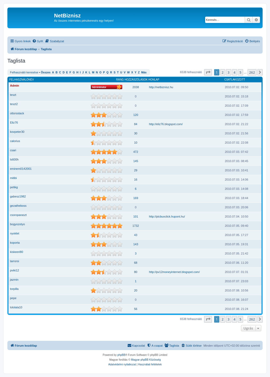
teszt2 (14, 104)
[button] (208, 72)
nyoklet (14, 233)
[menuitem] (37, 41)
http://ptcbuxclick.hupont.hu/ (167, 216)
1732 (135, 225)
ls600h (14, 159)
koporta (15, 242)
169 (135, 198)
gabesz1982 (18, 196)
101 (135, 216)
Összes (46, 72)
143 (135, 244)
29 (135, 170)
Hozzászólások (136, 79)
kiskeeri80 (16, 251)
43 (135, 235)
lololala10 (16, 307)
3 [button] (228, 72)
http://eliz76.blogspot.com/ (166, 124)
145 (135, 161)
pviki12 (14, 270)
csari (13, 150)
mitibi (13, 178)
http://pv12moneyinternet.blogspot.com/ (174, 272)
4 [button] (234, 72)
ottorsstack (17, 113)
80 (135, 272)
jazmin (14, 279)
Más (143, 72)
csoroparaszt (18, 214)
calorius (15, 141)
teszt (13, 94)
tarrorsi (14, 261)
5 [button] (240, 72)
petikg (14, 187)
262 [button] (252, 72)
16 (135, 179)
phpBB (121, 355)
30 (135, 133)
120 (135, 114)
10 (135, 142)
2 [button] (223, 72)
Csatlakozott (234, 79)
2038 (135, 87)
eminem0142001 (21, 168)
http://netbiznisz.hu (161, 87)
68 (135, 262)
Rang (120, 79)
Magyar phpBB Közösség (146, 359)
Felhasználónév (21, 79)
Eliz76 (14, 122)
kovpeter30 (17, 131)
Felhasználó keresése (24, 72)
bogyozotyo (17, 224)
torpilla (14, 288)
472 (135, 151)
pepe (13, 298)
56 (135, 308)
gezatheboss (18, 205)
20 (135, 290)
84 (135, 124)
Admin (14, 85)
